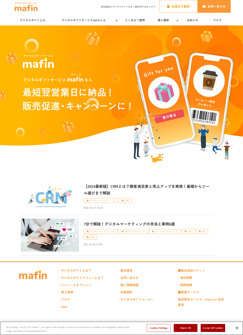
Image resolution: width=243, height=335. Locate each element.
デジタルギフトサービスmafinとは (84, 20)
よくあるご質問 (135, 20)
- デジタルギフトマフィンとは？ (81, 277)
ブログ (217, 20)
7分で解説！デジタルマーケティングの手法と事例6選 (129, 224)
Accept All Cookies (213, 327)
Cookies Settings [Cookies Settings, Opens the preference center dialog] (158, 327)
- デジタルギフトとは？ (75, 270)
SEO (190, 231)
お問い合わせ (216, 6)
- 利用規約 (125, 292)
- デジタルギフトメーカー (136, 299)
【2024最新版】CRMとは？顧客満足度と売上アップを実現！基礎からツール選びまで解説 (146, 189)
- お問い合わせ (128, 277)
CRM (127, 200)
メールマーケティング (166, 231)
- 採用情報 (185, 285)
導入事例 (163, 20)
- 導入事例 (66, 292)
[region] (121, 328)
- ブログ (64, 299)
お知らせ (192, 20)
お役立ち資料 (180, 6)
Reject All (185, 327)
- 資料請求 (125, 270)
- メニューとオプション (75, 285)
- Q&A (63, 306)
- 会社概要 (185, 277)
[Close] (237, 328)
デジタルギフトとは (32, 20)
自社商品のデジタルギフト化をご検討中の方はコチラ (128, 6)
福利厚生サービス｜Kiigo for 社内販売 (201, 302)
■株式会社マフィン (191, 270)
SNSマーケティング (135, 231)
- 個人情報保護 (128, 285)
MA (203, 231)
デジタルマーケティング (102, 200)
